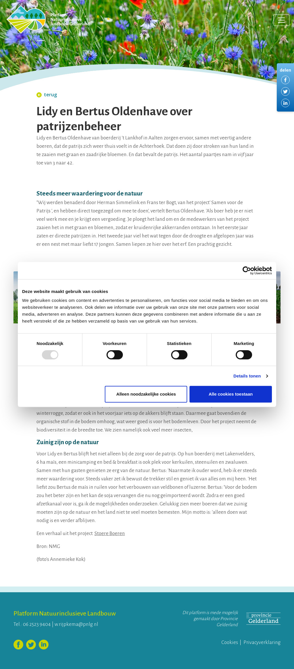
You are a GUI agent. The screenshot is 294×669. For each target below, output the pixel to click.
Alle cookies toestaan (231, 394)
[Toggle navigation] (281, 20)
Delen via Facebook (285, 80)
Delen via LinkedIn (285, 103)
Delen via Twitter (285, 91)
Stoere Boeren (109, 533)
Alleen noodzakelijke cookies (146, 394)
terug (46, 94)
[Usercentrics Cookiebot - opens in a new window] (247, 270)
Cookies (229, 642)
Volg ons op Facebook (18, 644)
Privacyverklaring (262, 642)
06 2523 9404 (37, 624)
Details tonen (247, 375)
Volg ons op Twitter (31, 644)
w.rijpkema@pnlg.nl (76, 624)
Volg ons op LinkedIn (44, 644)
